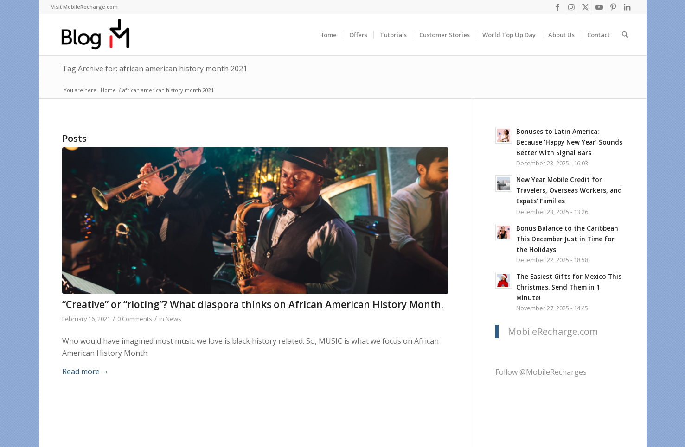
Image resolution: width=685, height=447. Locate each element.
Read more (85, 371)
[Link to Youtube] (599, 7)
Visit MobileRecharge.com (84, 6)
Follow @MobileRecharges (541, 372)
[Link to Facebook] (557, 7)
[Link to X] (585, 7)
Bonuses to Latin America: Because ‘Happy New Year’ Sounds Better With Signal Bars (569, 142)
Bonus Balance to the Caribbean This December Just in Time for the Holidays (567, 239)
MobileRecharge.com (553, 331)
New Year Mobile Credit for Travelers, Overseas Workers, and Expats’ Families (569, 190)
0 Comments (134, 319)
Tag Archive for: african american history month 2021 (154, 68)
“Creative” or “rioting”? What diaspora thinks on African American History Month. (252, 304)
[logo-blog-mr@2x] (101, 34)
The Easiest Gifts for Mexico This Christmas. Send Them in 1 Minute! (568, 287)
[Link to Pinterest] (613, 7)
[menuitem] (84, 7)
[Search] (625, 34)
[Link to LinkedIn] (627, 7)
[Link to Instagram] (571, 7)
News (173, 319)
